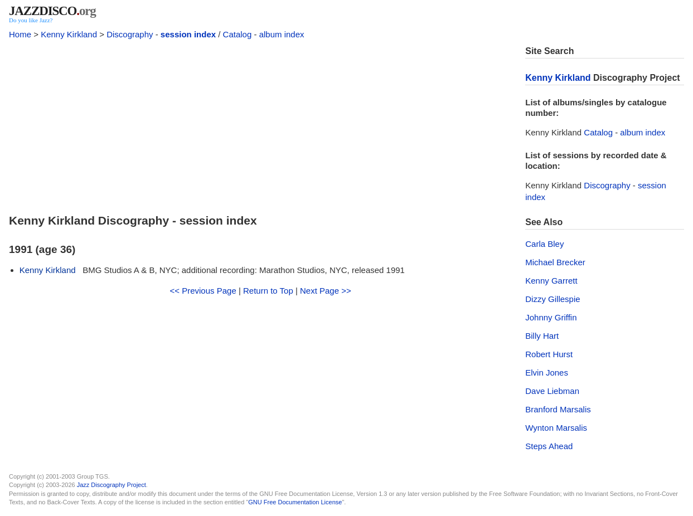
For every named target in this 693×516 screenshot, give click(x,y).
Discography (129, 34)
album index (281, 34)
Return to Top (268, 290)
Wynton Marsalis (556, 427)
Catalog (237, 34)
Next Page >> (325, 290)
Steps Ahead (549, 446)
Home (20, 34)
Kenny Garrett (551, 280)
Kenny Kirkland (69, 34)
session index (188, 34)
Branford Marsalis (558, 409)
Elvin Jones (546, 372)
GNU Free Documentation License (295, 502)
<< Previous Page (203, 290)
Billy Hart (542, 335)
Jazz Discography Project (111, 484)
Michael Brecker (555, 262)
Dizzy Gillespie (552, 299)
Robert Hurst (549, 354)
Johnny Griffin (550, 317)
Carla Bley (544, 244)
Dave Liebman (552, 391)
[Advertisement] (260, 124)
